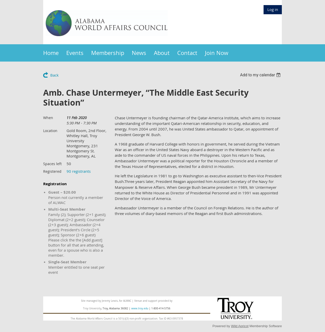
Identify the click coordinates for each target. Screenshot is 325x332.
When (48, 117)
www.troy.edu (139, 308)
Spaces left (52, 163)
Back (54, 75)
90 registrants (79, 171)
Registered (52, 171)
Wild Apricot (240, 326)
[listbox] (261, 75)
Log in (272, 9)
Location (50, 130)
